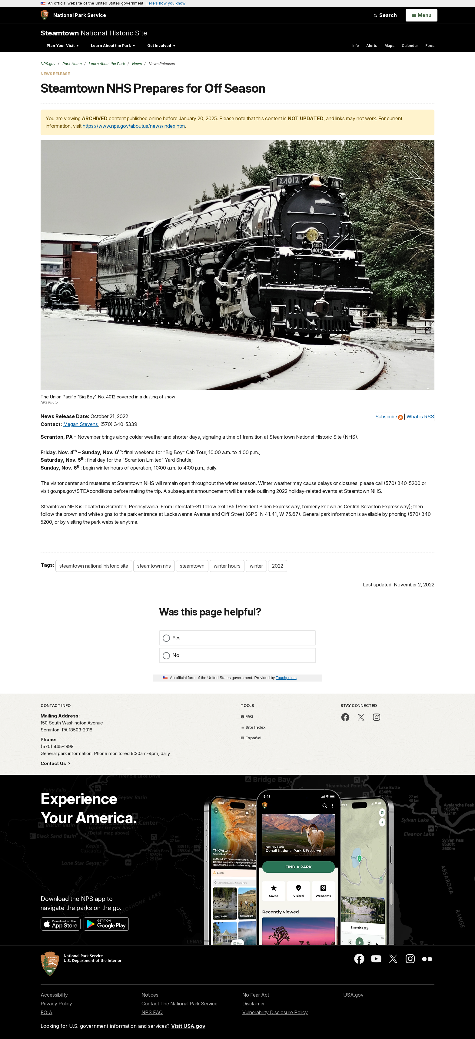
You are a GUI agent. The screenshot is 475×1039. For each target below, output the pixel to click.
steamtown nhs (154, 566)
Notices (149, 995)
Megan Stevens (80, 424)
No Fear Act (255, 995)
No (175, 655)
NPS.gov (48, 63)
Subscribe (386, 417)
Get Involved (161, 45)
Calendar (410, 45)
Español (251, 737)
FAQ (247, 716)
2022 (277, 566)
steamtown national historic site (93, 566)
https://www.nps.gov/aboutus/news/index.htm (134, 126)
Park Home (71, 63)
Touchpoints (286, 677)
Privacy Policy (56, 1004)
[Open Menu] (421, 15)
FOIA (46, 1012)
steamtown (192, 566)
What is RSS (420, 417)
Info (355, 45)
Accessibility (54, 995)
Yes (176, 638)
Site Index (253, 727)
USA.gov (353, 995)
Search (385, 15)
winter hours (227, 566)
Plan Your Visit (63, 45)
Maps (389, 45)
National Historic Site (94, 33)
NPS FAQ (152, 1012)
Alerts (371, 45)
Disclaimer (253, 1004)
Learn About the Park (113, 45)
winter (256, 566)
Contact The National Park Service (179, 1004)
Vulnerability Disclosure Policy (275, 1012)
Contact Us (54, 763)
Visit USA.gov (188, 1026)
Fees (429, 45)
